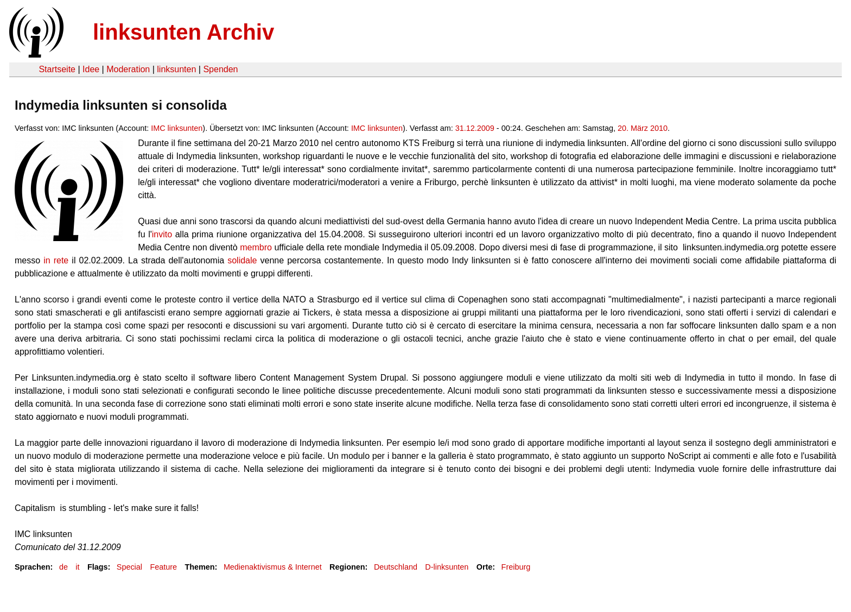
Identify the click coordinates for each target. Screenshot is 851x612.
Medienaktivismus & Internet (273, 567)
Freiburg (516, 567)
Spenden (220, 69)
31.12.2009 (474, 128)
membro (256, 247)
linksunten (176, 69)
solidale (242, 260)
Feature (163, 567)
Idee (90, 69)
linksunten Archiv (183, 32)
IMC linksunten (176, 128)
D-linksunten (446, 567)
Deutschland (395, 567)
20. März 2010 (643, 128)
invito (163, 234)
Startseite (57, 69)
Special (129, 567)
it (77, 567)
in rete (55, 260)
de (63, 567)
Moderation (128, 69)
